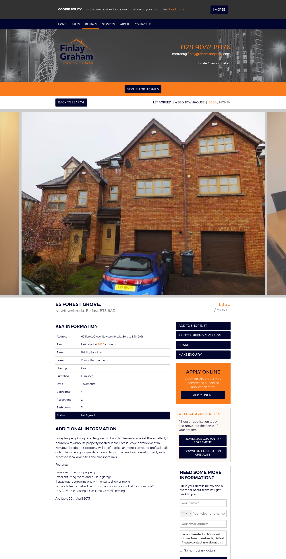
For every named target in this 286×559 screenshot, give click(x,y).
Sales (76, 24)
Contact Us (143, 24)
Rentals (91, 24)
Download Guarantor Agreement (203, 440)
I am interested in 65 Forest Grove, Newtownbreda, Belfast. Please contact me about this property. (203, 538)
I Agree (219, 9)
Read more (176, 9)
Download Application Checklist (203, 452)
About (124, 24)
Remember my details (199, 550)
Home (62, 24)
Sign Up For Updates (143, 89)
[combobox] (186, 513)
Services (108, 24)
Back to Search (71, 102)
